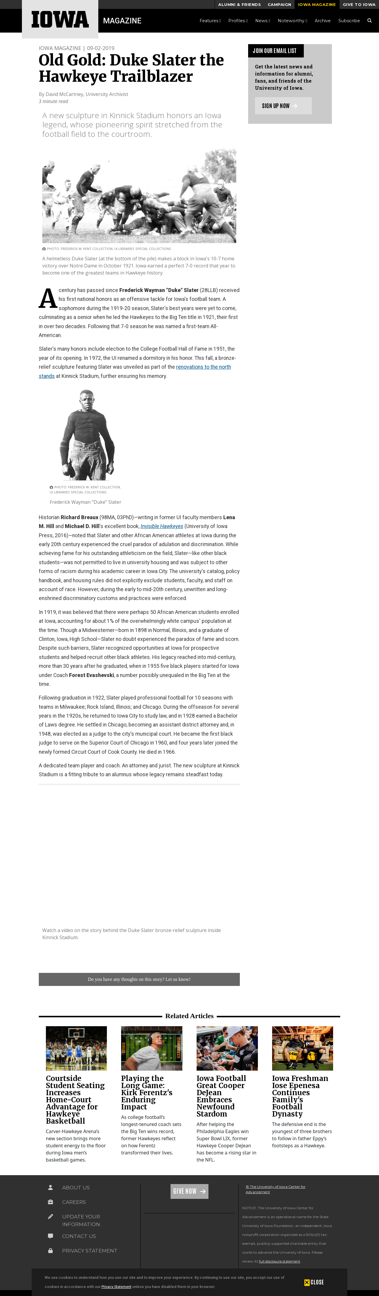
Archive (323, 20)
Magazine (122, 20)
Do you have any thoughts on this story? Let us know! (139, 979)
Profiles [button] (238, 20)
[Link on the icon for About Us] (50, 1188)
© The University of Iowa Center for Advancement (276, 1189)
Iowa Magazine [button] (317, 4)
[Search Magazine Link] (369, 20)
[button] (314, 1282)
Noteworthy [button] (292, 20)
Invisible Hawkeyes (162, 526)
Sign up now (279, 106)
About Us (76, 1188)
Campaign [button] (279, 4)
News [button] (262, 20)
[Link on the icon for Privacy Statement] (50, 1251)
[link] (76, 1048)
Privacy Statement (116, 1286)
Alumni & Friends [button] (239, 4)
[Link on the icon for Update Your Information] (50, 1217)
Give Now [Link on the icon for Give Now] (185, 1191)
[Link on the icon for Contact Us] (50, 1236)
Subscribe (349, 20)
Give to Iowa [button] (359, 4)
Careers (74, 1202)
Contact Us (79, 1236)
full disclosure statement (279, 1261)
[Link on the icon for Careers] (50, 1202)
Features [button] (210, 20)
